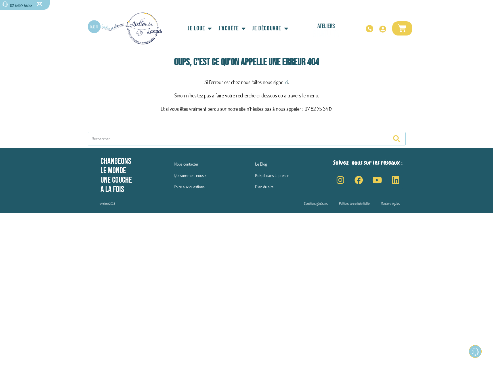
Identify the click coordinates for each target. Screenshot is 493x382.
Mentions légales (390, 204)
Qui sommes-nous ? (190, 175)
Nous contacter (186, 164)
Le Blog (261, 164)
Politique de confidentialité (354, 204)
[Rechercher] (396, 138)
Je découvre (270, 28)
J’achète (232, 28)
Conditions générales (316, 204)
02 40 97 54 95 (21, 5)
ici (286, 82)
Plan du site (264, 186)
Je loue (200, 28)
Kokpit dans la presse (272, 175)
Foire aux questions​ (189, 186)
